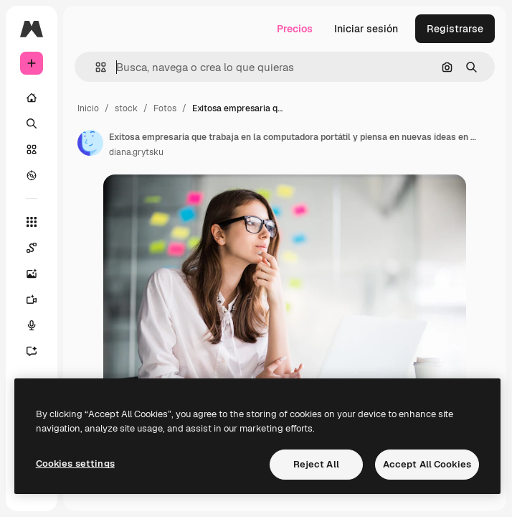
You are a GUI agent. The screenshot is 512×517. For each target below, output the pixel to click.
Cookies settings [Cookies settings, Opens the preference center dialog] (75, 463)
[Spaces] (38, 247)
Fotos (164, 108)
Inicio (88, 108)
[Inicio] (31, 97)
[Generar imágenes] (38, 273)
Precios (295, 28)
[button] (95, 67)
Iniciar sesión (366, 28)
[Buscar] (31, 123)
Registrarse (455, 28)
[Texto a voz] (38, 325)
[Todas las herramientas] (31, 221)
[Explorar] (31, 175)
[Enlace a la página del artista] (90, 143)
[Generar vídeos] (38, 299)
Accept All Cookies (427, 464)
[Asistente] (38, 351)
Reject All (316, 464)
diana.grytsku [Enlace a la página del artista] (136, 152)
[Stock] (31, 149)
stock (126, 108)
